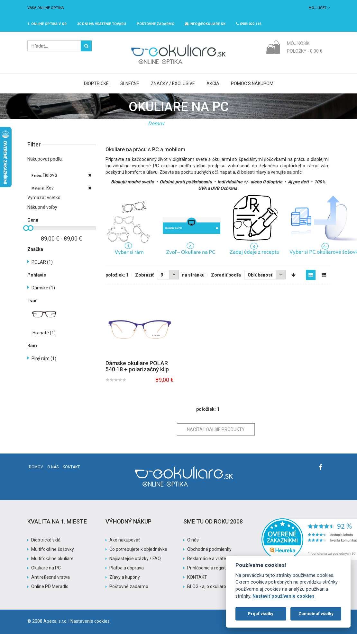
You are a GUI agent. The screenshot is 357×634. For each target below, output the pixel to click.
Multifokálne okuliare (52, 558)
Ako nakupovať (124, 539)
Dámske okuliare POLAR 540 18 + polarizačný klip (137, 366)
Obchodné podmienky (209, 549)
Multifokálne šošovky (52, 549)
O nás (53, 467)
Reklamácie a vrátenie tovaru (216, 558)
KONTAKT (197, 577)
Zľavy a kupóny (124, 577)
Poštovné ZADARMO (155, 24)
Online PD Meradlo (50, 586)
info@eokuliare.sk (205, 24)
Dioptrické (96, 83)
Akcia (212, 83)
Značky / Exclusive (173, 83)
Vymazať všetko (43, 197)
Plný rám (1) (44, 358)
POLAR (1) (42, 262)
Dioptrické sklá (45, 539)
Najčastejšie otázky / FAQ (135, 558)
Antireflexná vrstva (50, 577)
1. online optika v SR (47, 24)
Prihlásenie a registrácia (211, 567)
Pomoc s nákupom (252, 83)
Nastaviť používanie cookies (283, 596)
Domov (156, 123)
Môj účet (319, 8)
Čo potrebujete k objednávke (138, 549)
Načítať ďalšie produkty (216, 429)
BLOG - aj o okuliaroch (209, 586)
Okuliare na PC (46, 567)
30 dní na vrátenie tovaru (101, 24)
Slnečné (129, 83)
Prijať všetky (260, 613)
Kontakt (71, 467)
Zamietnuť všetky (316, 613)
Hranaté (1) (44, 332)
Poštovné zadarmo (128, 586)
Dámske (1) (43, 287)
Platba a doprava (126, 567)
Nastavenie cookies (90, 621)
